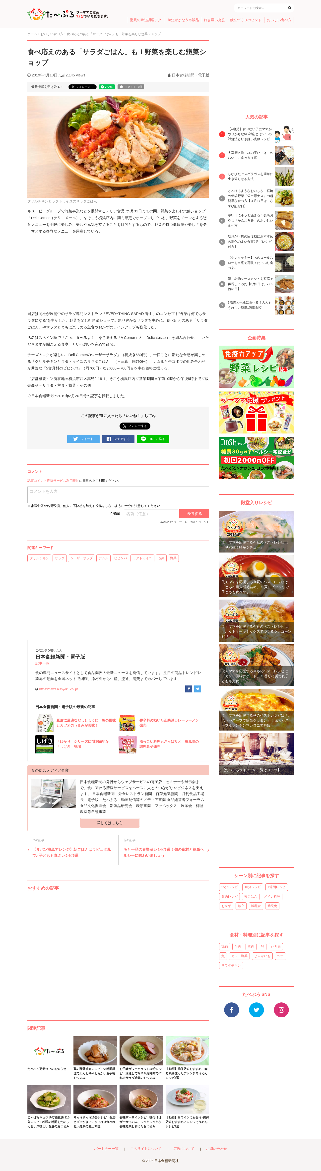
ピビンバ (120, 558)
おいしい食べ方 (279, 20)
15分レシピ (229, 887)
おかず (226, 906)
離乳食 (256, 906)
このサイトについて (146, 1149)
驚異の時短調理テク (145, 20)
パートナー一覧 (106, 1149)
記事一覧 (42, 663)
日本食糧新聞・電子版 (190, 75)
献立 (241, 906)
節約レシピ (229, 896)
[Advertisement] (118, 950)
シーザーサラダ (81, 558)
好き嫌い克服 (214, 20)
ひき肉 (276, 946)
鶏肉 (224, 946)
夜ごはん (250, 896)
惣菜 (161, 558)
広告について (183, 1149)
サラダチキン (231, 965)
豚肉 (251, 946)
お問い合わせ (216, 1149)
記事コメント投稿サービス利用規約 (53, 481)
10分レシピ (253, 887)
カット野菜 (239, 956)
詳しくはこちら (110, 823)
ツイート (83, 439)
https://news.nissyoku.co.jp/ (58, 689)
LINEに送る (153, 439)
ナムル (103, 558)
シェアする (118, 439)
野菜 (173, 558)
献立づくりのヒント (245, 20)
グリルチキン (39, 558)
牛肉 (238, 946)
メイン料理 (272, 896)
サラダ (59, 558)
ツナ (280, 956)
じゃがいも (262, 956)
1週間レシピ (277, 887)
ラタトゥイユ (142, 558)
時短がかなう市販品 (183, 20)
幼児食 (272, 906)
